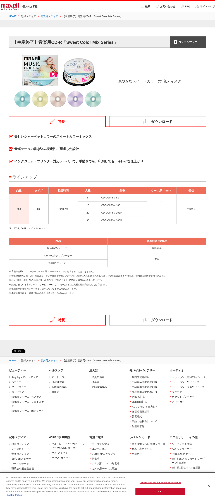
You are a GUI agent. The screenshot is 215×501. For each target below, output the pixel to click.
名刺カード (138, 453)
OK (160, 491)
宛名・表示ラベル (142, 448)
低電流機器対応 (140, 411)
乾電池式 (137, 416)
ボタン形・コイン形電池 (105, 463)
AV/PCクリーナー (182, 448)
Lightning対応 (139, 401)
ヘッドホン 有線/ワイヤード (188, 377)
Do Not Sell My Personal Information (160, 482)
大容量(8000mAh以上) (144, 391)
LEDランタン (99, 448)
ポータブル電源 (100, 444)
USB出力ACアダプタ (103, 453)
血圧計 (55, 391)
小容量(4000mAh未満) (144, 382)
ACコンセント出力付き (145, 406)
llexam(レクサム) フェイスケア (27, 403)
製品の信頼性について (144, 421)
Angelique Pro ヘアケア (24, 377)
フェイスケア (19, 386)
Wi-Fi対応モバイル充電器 (186, 467)
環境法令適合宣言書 (22, 468)
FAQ (185, 6)
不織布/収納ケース (182, 453)
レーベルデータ (20, 463)
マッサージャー (60, 377)
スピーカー (178, 401)
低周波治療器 (59, 386)
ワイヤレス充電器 (182, 444)
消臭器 (95, 382)
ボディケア (17, 391)
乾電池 (95, 458)
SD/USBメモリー (21, 458)
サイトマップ (205, 6)
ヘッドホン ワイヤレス (186, 382)
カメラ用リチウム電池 (104, 468)
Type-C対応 (138, 396)
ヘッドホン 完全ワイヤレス (188, 386)
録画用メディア (20, 444)
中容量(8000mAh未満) (144, 386)
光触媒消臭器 (99, 386)
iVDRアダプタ (60, 452)
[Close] (209, 486)
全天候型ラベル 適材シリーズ (148, 444)
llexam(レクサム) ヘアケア (26, 396)
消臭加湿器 (98, 377)
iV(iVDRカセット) (61, 457)
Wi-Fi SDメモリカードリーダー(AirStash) (188, 460)
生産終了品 (138, 426)
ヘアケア (16, 382)
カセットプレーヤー (183, 396)
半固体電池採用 (140, 377)
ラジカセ (177, 391)
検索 (145, 6)
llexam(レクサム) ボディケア (27, 410)
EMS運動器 (58, 382)
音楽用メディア (20, 453)
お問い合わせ (165, 6)
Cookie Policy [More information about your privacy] (14, 495)
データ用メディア (21, 448)
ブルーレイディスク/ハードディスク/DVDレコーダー (68, 446)
